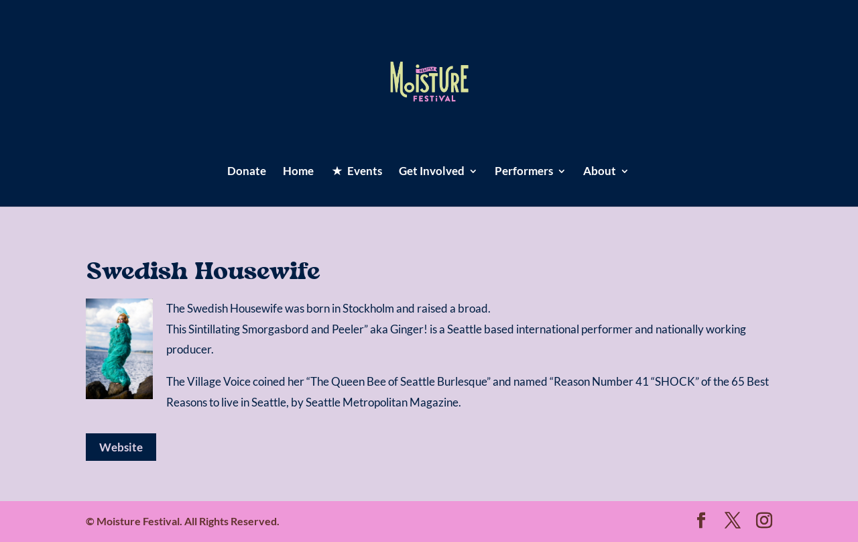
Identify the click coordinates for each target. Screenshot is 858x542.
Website (121, 447)
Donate (246, 172)
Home (298, 172)
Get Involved (432, 172)
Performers (524, 172)
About (599, 172)
